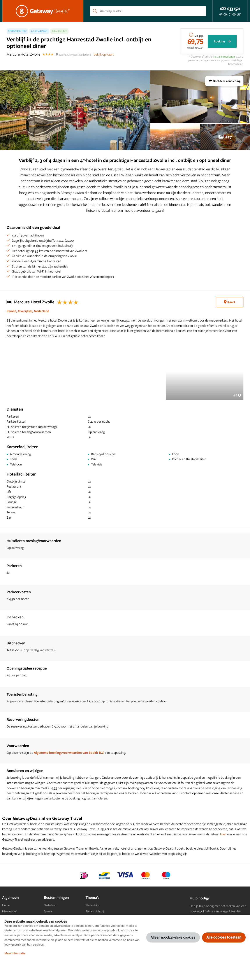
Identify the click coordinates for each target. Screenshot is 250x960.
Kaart (229, 302)
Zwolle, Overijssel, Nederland (28, 311)
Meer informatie (14, 953)
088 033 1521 (230, 8)
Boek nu (222, 41)
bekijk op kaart (104, 54)
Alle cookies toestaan (223, 937)
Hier (223, 834)
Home (6, 905)
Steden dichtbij (95, 911)
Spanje (48, 911)
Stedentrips (93, 905)
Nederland (50, 905)
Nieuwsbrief (9, 911)
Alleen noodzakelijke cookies (173, 937)
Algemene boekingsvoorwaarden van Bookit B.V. (69, 752)
